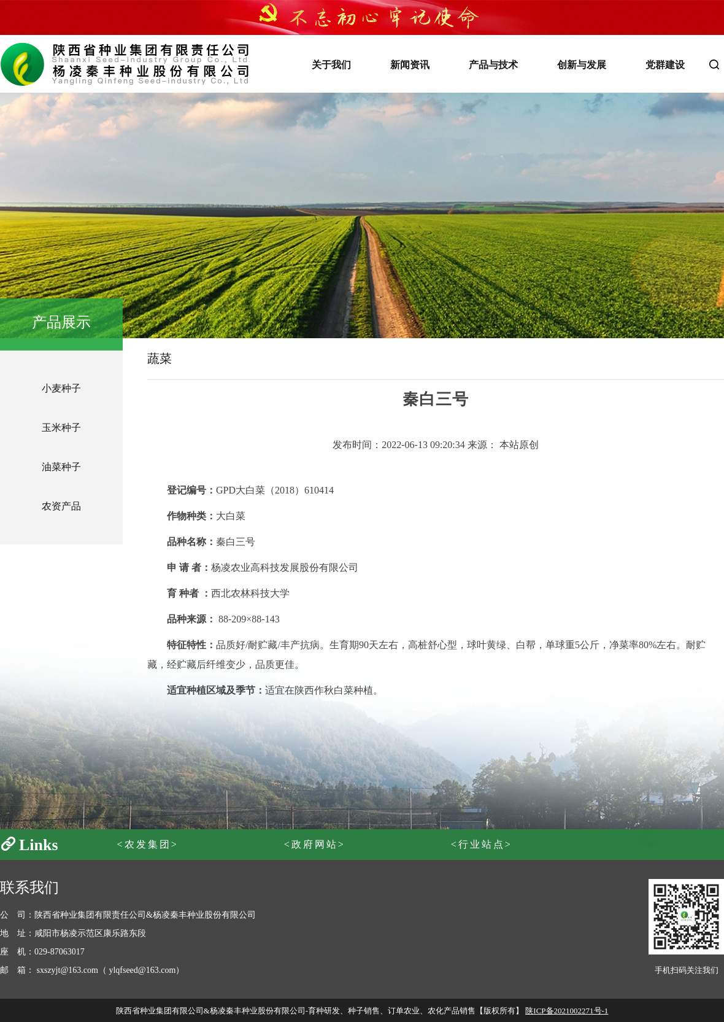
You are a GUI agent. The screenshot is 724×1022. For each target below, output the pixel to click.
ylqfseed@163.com (142, 970)
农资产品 (61, 506)
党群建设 (665, 65)
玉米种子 (61, 427)
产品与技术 (493, 65)
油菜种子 (61, 467)
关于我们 (331, 65)
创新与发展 (581, 65)
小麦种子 (61, 388)
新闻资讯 (409, 65)
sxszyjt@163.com (67, 970)
